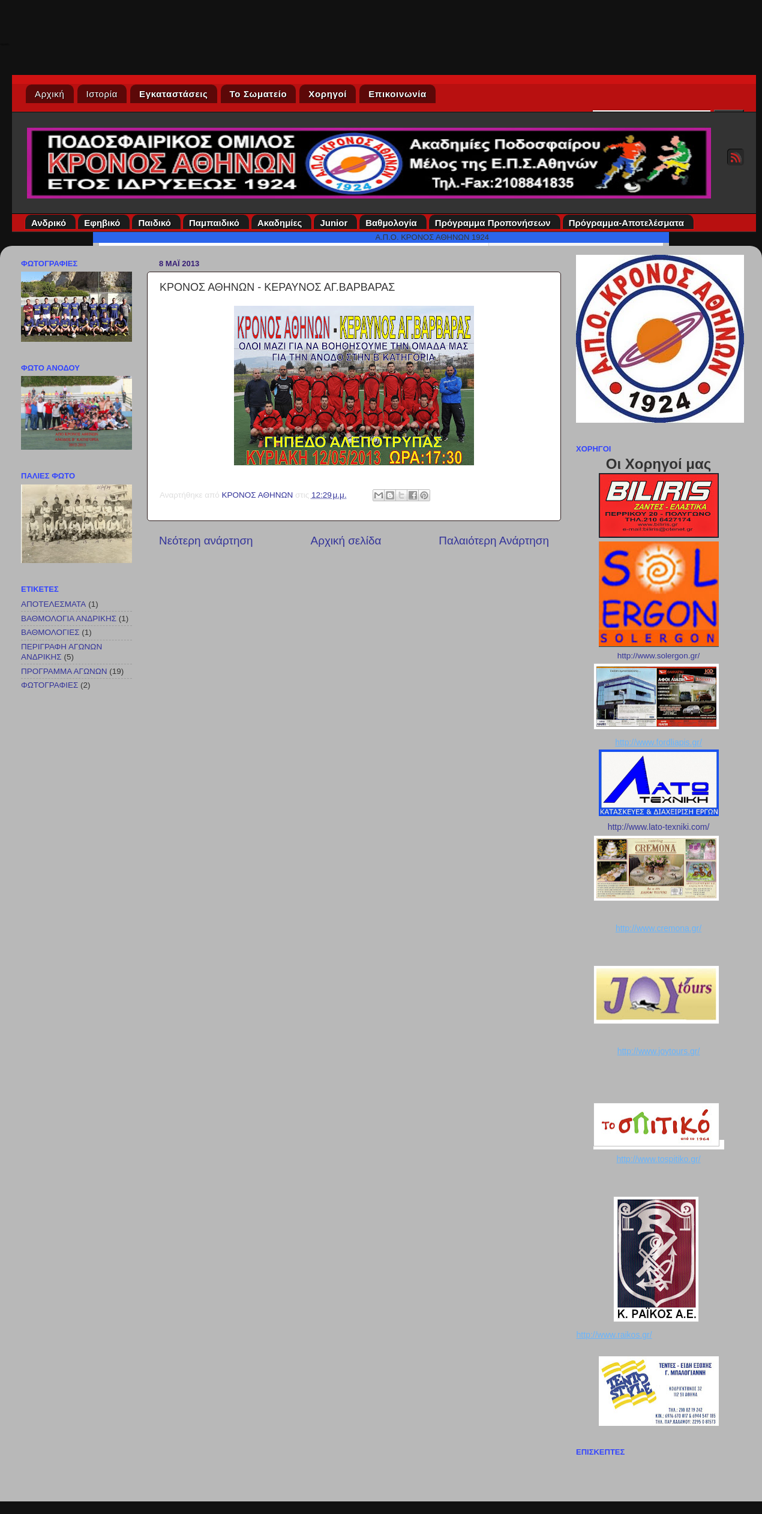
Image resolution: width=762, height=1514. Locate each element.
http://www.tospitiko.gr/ (658, 1159)
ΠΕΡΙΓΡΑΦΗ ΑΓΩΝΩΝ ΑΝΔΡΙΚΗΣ (61, 651)
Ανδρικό (50, 223)
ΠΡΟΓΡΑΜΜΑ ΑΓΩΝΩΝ (64, 671)
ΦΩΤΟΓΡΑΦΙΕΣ (49, 685)
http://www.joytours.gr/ (658, 1051)
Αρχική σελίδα (346, 540)
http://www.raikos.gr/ (614, 1335)
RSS (735, 157)
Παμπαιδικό (216, 223)
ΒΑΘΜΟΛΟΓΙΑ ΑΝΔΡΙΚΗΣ (68, 618)
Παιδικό (156, 223)
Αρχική (50, 94)
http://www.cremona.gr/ (658, 928)
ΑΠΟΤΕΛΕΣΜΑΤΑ (53, 604)
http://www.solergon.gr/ (658, 655)
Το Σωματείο (258, 94)
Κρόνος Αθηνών (4, 43)
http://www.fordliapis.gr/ (658, 742)
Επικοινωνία (397, 94)
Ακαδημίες (281, 223)
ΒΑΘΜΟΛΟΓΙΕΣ (50, 632)
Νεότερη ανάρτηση (206, 540)
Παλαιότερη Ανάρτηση (494, 540)
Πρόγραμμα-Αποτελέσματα (628, 223)
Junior (335, 223)
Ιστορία (102, 94)
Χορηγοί (327, 94)
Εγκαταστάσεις (173, 94)
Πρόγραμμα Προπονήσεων (494, 223)
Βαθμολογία (393, 223)
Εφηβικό (104, 223)
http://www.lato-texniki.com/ (659, 827)
